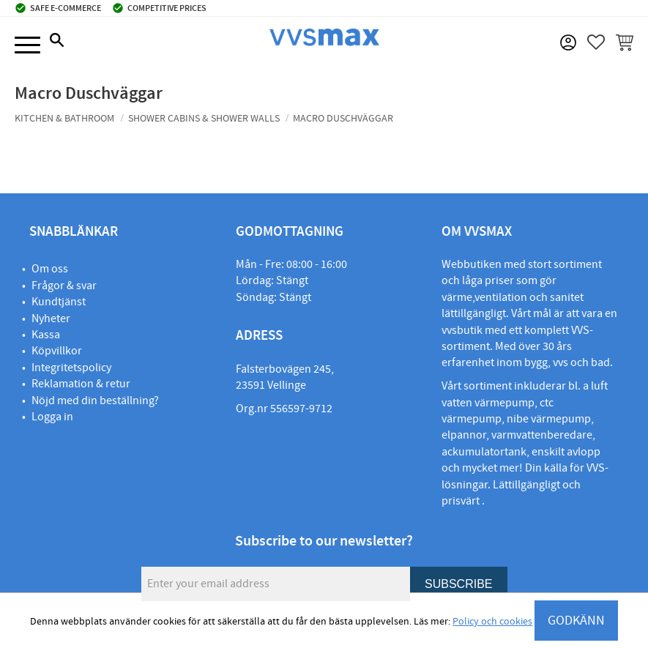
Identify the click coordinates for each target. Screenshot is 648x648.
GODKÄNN (576, 620)
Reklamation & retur (80, 383)
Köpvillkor (56, 350)
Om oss (49, 268)
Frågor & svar (64, 285)
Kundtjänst (58, 301)
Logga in (52, 416)
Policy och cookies (492, 621)
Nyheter (50, 318)
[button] (27, 46)
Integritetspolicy (71, 367)
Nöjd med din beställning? (95, 400)
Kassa (45, 334)
